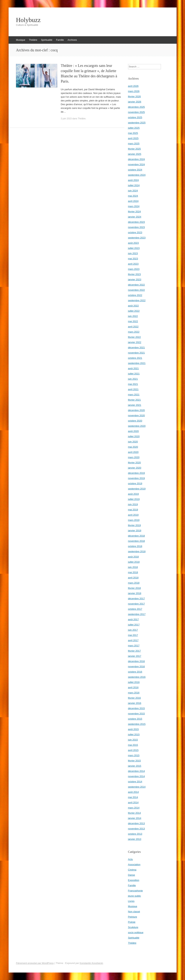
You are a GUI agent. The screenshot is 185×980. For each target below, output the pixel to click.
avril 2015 (133, 750)
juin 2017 (133, 629)
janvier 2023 (134, 279)
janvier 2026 (134, 101)
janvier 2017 (134, 656)
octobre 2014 (135, 781)
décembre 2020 (136, 410)
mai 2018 (133, 572)
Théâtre (33, 39)
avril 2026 (133, 86)
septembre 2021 (137, 363)
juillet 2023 (134, 248)
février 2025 (134, 148)
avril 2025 (133, 138)
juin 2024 (133, 190)
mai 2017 (133, 635)
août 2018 (133, 556)
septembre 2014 (137, 786)
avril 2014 (133, 802)
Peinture (132, 916)
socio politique (135, 932)
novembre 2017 (136, 603)
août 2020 (133, 431)
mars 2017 (133, 645)
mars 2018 (133, 582)
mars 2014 (133, 807)
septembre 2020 (137, 426)
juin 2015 (133, 739)
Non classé (134, 911)
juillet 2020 (134, 436)
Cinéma (132, 869)
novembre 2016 (136, 666)
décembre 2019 (136, 473)
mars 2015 (133, 755)
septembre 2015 (137, 724)
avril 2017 (133, 640)
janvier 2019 (134, 530)
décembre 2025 (136, 107)
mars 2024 (133, 206)
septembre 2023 (137, 237)
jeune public (134, 895)
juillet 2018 (134, 562)
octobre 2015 (135, 718)
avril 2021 (133, 389)
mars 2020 (133, 457)
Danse (131, 875)
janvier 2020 (134, 467)
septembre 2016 (137, 677)
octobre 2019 (135, 483)
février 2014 (134, 813)
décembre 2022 (136, 284)
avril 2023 (133, 263)
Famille (60, 39)
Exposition (133, 880)
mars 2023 (133, 269)
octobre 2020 (135, 420)
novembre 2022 (136, 290)
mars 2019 (133, 520)
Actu (130, 859)
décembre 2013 (136, 823)
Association (134, 864)
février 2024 (134, 211)
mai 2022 (133, 321)
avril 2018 (133, 577)
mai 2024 (133, 195)
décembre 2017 (136, 598)
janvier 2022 (134, 342)
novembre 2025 (136, 112)
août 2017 (133, 619)
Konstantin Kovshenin (91, 963)
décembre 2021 (136, 347)
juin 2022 (133, 316)
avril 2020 (133, 452)
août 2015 (133, 729)
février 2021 (134, 399)
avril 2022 (133, 326)
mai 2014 (133, 797)
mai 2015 (133, 745)
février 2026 (134, 96)
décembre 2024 (136, 159)
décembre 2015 (136, 708)
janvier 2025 (134, 154)
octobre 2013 (135, 833)
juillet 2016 (134, 682)
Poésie (132, 922)
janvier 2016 (134, 703)
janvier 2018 (134, 593)
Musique (20, 39)
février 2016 (134, 697)
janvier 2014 (134, 818)
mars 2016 (133, 692)
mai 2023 (133, 258)
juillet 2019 (134, 499)
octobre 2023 (135, 232)
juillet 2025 (134, 127)
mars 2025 (133, 143)
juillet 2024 (134, 185)
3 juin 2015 (66, 118)
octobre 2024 (135, 169)
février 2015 (134, 760)
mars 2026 (133, 91)
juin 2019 (133, 504)
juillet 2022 (134, 310)
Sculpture (133, 927)
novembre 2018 (136, 541)
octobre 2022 (135, 295)
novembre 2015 (136, 713)
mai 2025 (133, 133)
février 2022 (134, 337)
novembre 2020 (136, 415)
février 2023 (134, 274)
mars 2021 (133, 394)
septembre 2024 (137, 175)
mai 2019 (133, 509)
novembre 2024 (136, 164)
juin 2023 (133, 253)
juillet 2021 (134, 373)
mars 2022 (133, 331)
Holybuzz (28, 20)
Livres (131, 901)
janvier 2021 (134, 405)
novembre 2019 (136, 478)
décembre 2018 (136, 535)
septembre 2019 (137, 488)
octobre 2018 (135, 546)
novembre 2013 (136, 828)
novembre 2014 (136, 776)
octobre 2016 (135, 671)
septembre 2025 (137, 122)
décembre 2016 (136, 661)
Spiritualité (46, 39)
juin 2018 (133, 567)
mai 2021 (133, 384)
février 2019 (134, 525)
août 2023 (133, 242)
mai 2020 (133, 446)
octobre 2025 (135, 117)
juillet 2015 (134, 734)
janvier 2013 (134, 839)
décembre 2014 (136, 771)
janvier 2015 (134, 765)
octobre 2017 (135, 609)
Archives (72, 39)
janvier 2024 (134, 216)
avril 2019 (133, 514)
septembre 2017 (137, 614)
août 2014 (133, 792)
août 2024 (133, 180)
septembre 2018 (137, 551)
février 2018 (134, 588)
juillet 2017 (134, 624)
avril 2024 (133, 201)
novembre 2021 (136, 352)
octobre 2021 (135, 358)
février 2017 (134, 650)
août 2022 (133, 305)
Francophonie (135, 890)
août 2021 (133, 368)
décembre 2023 (136, 222)
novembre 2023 (136, 227)
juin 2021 (133, 378)
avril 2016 (133, 687)
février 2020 (134, 462)
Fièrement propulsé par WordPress (35, 963)
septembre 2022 (137, 300)
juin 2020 (133, 441)
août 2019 (133, 494)
